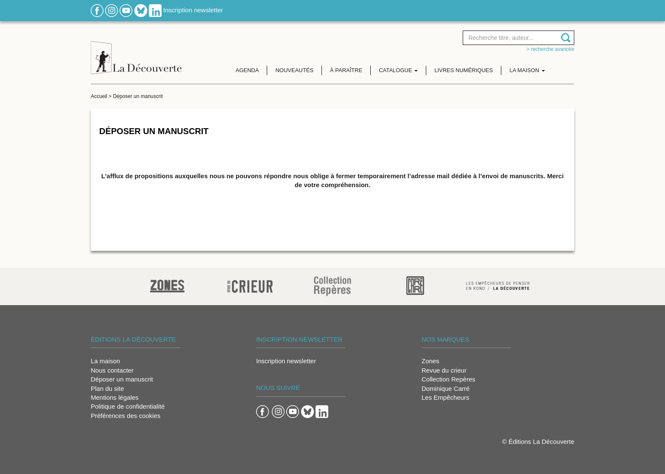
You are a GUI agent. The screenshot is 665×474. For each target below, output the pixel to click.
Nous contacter (112, 370)
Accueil (99, 96)
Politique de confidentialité (128, 406)
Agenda (247, 70)
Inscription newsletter (193, 10)
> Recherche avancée (550, 49)
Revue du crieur (444, 370)
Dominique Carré (445, 388)
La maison (105, 361)
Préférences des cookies (125, 415)
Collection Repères (448, 379)
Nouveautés (294, 70)
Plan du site (107, 388)
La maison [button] (527, 70)
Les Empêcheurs (445, 397)
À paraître (346, 70)
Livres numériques (463, 70)
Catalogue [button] (398, 70)
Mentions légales (115, 397)
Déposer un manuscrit (122, 379)
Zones (430, 361)
